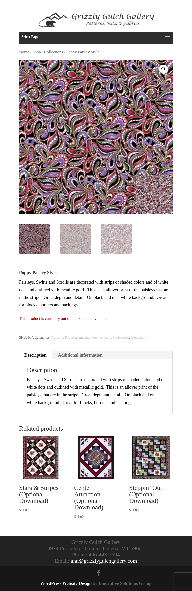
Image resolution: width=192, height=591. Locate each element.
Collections (53, 52)
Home (24, 52)
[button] (163, 69)
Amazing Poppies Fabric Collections (103, 337)
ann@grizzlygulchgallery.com (104, 561)
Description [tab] (35, 355)
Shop (36, 52)
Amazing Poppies (64, 337)
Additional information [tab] (80, 355)
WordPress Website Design (66, 583)
